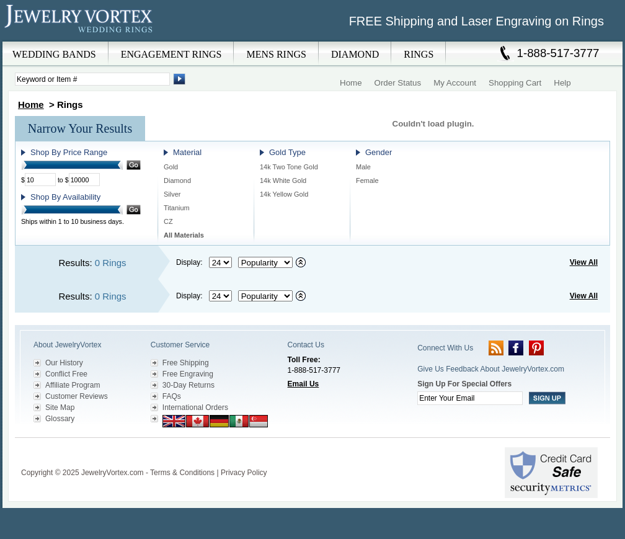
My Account (454, 82)
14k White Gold (283, 180)
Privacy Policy (244, 472)
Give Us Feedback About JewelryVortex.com (490, 369)
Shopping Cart (515, 82)
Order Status (398, 82)
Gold (171, 167)
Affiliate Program (72, 385)
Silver (172, 194)
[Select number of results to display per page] (220, 262)
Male (363, 167)
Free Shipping (185, 363)
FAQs (171, 396)
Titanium (177, 208)
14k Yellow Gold (284, 194)
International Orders (195, 407)
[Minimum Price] (40, 179)
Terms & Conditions (182, 472)
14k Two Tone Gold (289, 167)
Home (351, 82)
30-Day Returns (188, 385)
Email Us (303, 384)
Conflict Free (66, 374)
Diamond (177, 180)
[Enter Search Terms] (92, 79)
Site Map (59, 407)
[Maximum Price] (84, 179)
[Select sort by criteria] (265, 262)
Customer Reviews (76, 396)
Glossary (59, 418)
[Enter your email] (470, 398)
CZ (168, 221)
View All (584, 262)
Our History (64, 363)
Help (562, 82)
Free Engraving (187, 374)
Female (367, 180)
